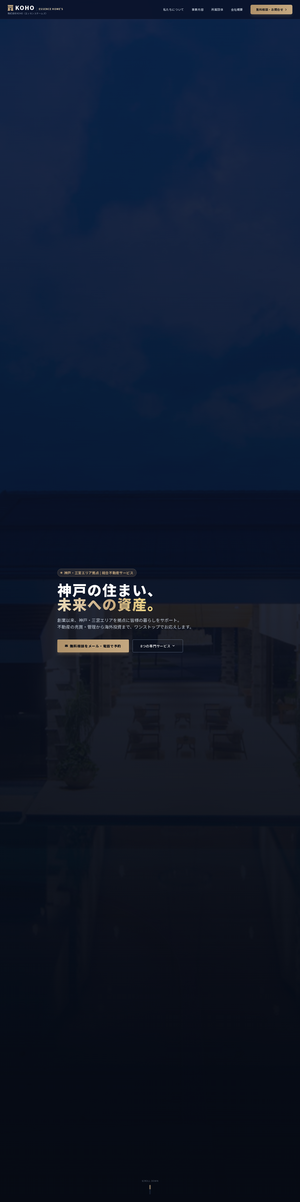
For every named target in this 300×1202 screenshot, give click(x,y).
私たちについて (173, 9)
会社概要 (237, 9)
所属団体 (217, 9)
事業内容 (198, 9)
